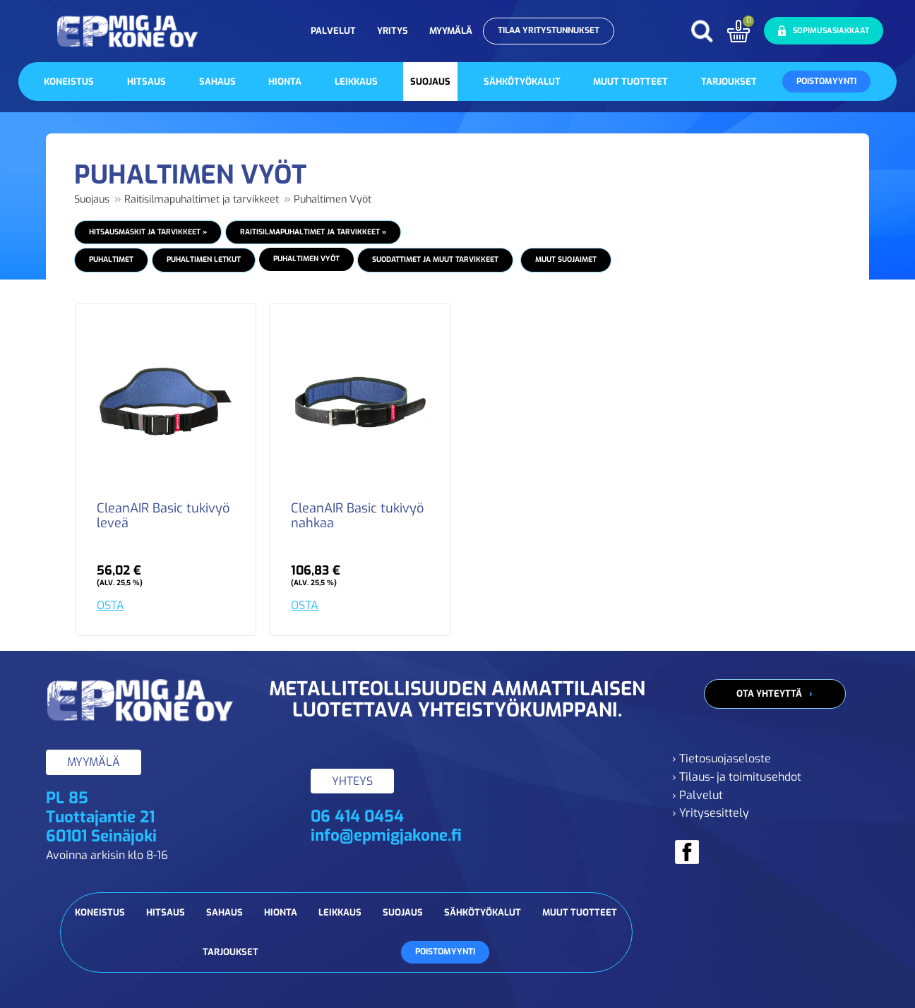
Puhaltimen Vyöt (332, 199)
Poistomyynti (826, 81)
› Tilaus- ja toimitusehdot (736, 776)
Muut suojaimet (566, 259)
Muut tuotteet (630, 82)
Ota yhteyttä (769, 694)
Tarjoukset (729, 82)
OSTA (110, 605)
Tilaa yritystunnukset (548, 30)
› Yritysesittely (710, 812)
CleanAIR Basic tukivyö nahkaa (357, 516)
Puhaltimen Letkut (204, 259)
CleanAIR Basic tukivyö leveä (163, 516)
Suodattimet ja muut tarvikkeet (435, 259)
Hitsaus (146, 82)
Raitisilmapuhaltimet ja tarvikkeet (201, 199)
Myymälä (450, 31)
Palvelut (333, 31)
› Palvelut (697, 795)
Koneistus (69, 82)
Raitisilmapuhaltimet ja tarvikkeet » (313, 231)
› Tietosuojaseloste (721, 758)
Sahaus (217, 82)
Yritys (392, 31)
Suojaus (430, 82)
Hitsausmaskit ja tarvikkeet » (148, 231)
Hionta (284, 82)
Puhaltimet (111, 259)
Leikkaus (356, 82)
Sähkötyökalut (522, 82)
